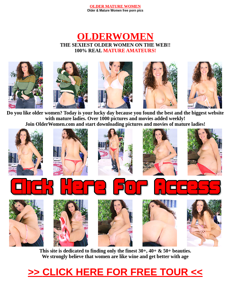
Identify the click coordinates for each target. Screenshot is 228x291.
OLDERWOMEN (115, 36)
